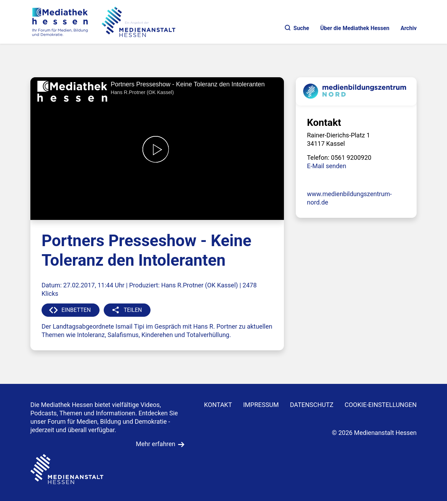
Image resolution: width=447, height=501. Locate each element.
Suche (297, 28)
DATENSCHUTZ (312, 404)
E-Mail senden (326, 166)
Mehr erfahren (155, 444)
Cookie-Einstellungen (381, 404)
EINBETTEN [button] (76, 310)
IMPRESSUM (261, 404)
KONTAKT (218, 404)
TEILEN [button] (133, 310)
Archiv (409, 28)
